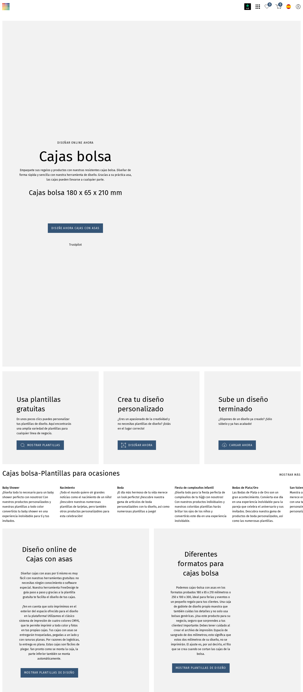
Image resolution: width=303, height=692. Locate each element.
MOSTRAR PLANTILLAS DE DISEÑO (31, 420)
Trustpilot (9, 72)
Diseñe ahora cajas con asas (24, 67)
